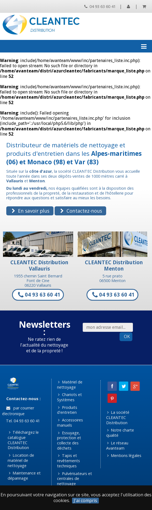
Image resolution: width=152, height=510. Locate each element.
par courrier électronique (18, 410)
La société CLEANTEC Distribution (118, 417)
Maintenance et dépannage (24, 475)
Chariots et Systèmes (69, 397)
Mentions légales (124, 455)
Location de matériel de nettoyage (21, 460)
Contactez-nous (81, 210)
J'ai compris (85, 500)
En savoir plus (30, 210)
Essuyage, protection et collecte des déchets (69, 440)
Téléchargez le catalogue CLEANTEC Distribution (23, 440)
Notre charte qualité (120, 432)
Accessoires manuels (70, 422)
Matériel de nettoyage (69, 384)
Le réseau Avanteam (117, 445)
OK (127, 336)
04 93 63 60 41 (100, 6)
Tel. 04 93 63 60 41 (22, 420)
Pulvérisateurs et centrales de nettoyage (74, 478)
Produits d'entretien (67, 410)
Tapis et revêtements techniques (68, 460)
